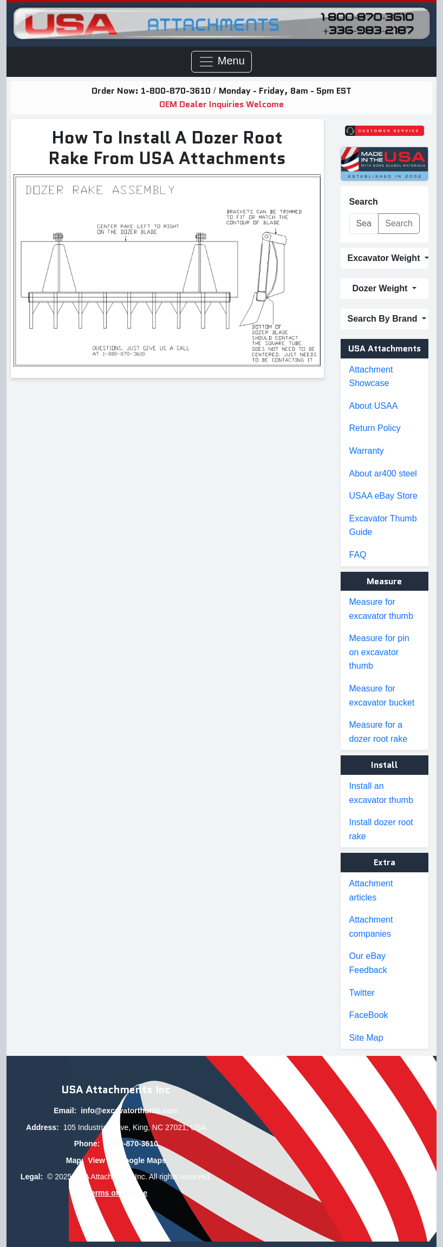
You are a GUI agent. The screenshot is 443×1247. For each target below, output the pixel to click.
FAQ (358, 554)
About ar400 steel (383, 473)
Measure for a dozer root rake (378, 731)
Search (363, 201)
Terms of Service (117, 1193)
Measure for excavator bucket (382, 695)
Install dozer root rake (381, 829)
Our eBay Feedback (368, 963)
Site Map (366, 1037)
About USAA (373, 405)
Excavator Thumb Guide (383, 525)
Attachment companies (371, 926)
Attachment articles (371, 890)
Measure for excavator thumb (381, 609)
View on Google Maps (127, 1160)
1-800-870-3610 (177, 90)
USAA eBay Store (383, 495)
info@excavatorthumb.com (129, 1110)
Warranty (366, 450)
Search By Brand (384, 318)
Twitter (362, 992)
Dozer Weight (381, 288)
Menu (221, 62)
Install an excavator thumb (381, 793)
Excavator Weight (385, 258)
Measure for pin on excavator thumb (379, 652)
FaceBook (368, 1015)
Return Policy (375, 428)
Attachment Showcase (371, 376)
